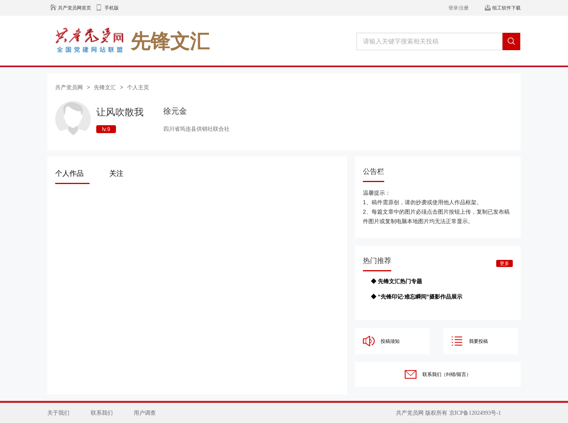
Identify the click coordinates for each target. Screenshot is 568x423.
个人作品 (69, 173)
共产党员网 (69, 87)
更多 (504, 263)
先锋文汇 (105, 87)
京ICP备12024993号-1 (475, 413)
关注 (116, 173)
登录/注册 (458, 8)
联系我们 (102, 413)
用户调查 (145, 413)
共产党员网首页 (74, 8)
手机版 (112, 8)
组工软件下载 (506, 8)
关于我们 (58, 413)
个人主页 (138, 87)
